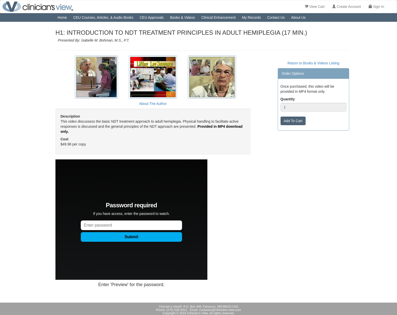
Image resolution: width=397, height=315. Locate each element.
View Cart (315, 7)
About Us (298, 17)
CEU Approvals (152, 17)
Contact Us (276, 17)
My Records (251, 17)
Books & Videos (182, 17)
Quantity (288, 99)
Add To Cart (293, 121)
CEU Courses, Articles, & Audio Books (103, 17)
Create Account (346, 7)
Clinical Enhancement (218, 17)
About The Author (153, 104)
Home (62, 17)
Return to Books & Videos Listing (313, 63)
